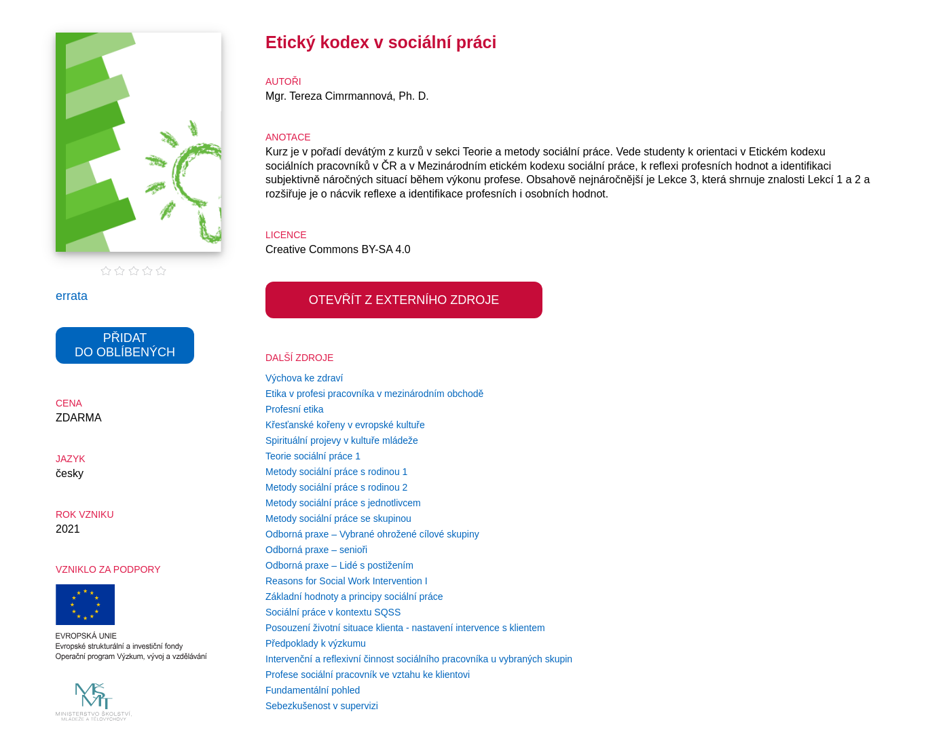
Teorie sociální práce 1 (312, 456)
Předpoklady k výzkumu (315, 643)
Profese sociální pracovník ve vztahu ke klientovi (367, 674)
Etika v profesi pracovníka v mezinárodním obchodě (374, 393)
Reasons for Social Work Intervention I (346, 580)
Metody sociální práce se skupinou (338, 518)
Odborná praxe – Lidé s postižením (339, 565)
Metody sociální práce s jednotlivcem (343, 502)
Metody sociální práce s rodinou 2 (336, 487)
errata (72, 296)
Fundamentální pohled (312, 690)
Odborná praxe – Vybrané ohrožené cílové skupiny (372, 534)
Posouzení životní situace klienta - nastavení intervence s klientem (405, 627)
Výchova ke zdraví (304, 378)
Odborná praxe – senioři (316, 549)
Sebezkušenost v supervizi (321, 705)
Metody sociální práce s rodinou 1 (336, 471)
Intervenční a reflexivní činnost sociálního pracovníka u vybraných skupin (418, 659)
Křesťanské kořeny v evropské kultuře (345, 424)
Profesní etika (294, 409)
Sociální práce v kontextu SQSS (333, 612)
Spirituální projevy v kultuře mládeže (341, 440)
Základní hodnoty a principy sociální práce (354, 596)
